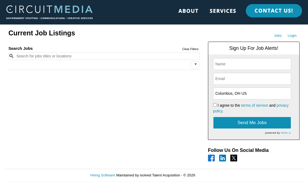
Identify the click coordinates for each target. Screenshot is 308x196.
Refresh (211, 175)
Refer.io (286, 132)
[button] (195, 65)
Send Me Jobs (252, 122)
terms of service (254, 105)
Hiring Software (102, 175)
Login (292, 35)
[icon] (195, 64)
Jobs (278, 35)
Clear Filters (190, 49)
